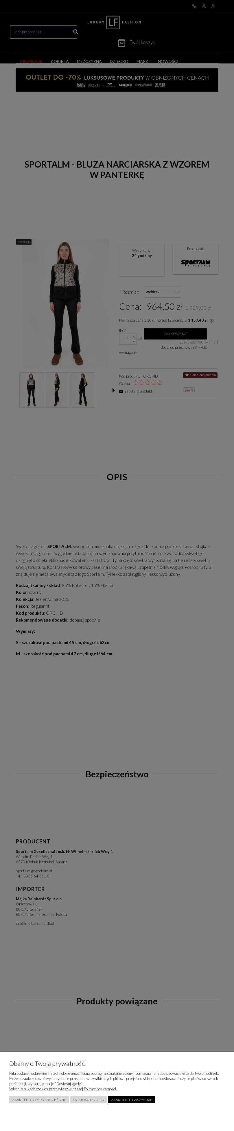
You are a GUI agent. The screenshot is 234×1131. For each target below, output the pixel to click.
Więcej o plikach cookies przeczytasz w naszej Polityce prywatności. (63, 1089)
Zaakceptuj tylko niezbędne (39, 1100)
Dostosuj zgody (88, 1100)
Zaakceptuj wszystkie (131, 1100)
